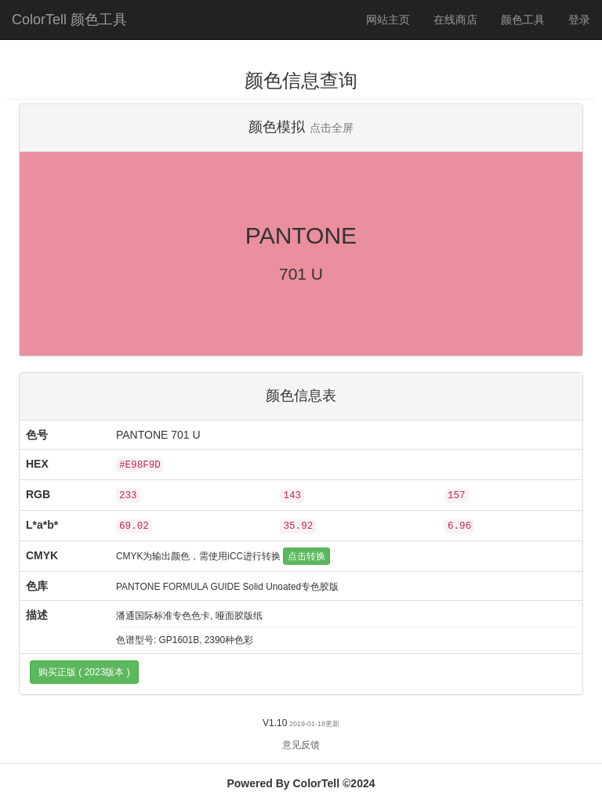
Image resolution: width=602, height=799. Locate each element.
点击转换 (306, 556)
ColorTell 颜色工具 (69, 19)
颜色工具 (529, 18)
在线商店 (455, 19)
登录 (579, 19)
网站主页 (388, 19)
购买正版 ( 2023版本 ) (84, 672)
